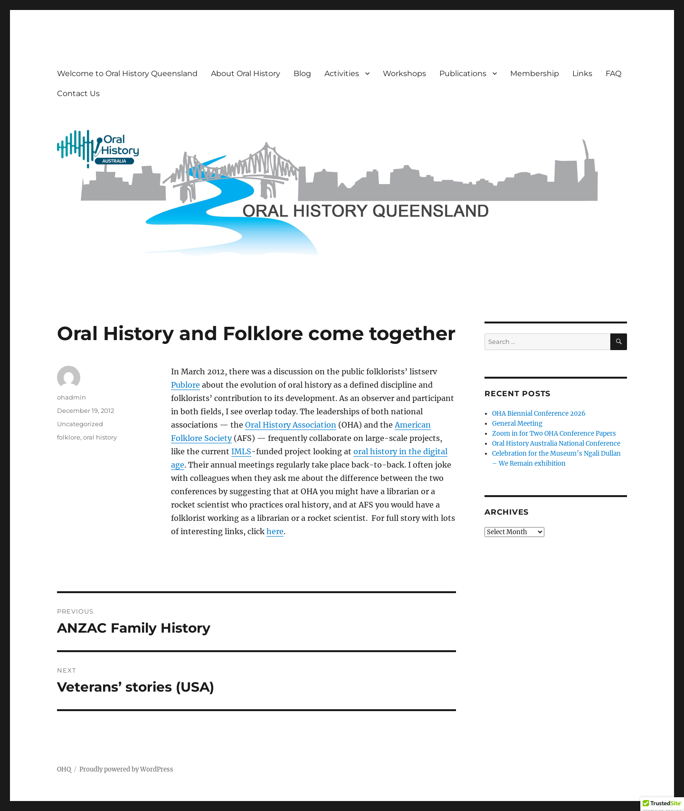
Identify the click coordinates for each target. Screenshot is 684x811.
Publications (462, 73)
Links (582, 73)
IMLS (241, 451)
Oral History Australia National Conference (556, 444)
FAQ (613, 73)
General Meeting (517, 424)
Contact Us (78, 93)
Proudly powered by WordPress (126, 769)
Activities (341, 73)
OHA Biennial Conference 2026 (539, 414)
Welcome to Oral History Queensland (127, 73)
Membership (534, 73)
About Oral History (245, 73)
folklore (68, 437)
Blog (302, 73)
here (275, 531)
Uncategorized (80, 424)
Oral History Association (290, 425)
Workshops (404, 73)
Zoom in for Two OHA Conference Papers (554, 434)
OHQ (64, 769)
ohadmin (71, 397)
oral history (100, 437)
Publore (185, 385)
